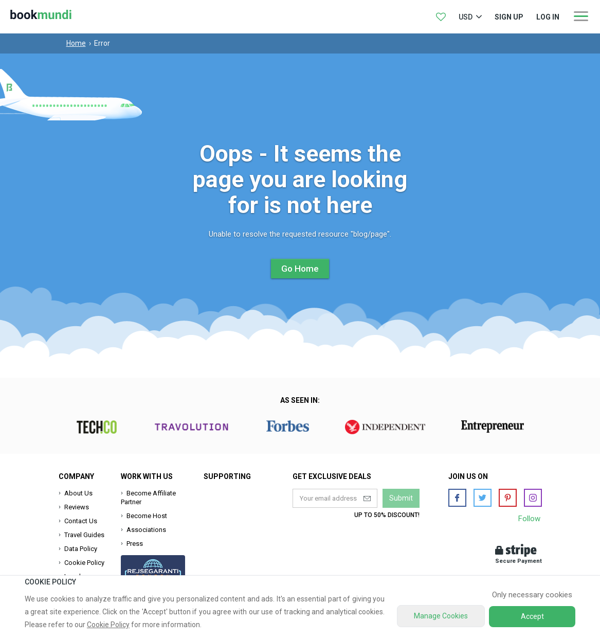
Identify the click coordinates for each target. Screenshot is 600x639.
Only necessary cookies (532, 594)
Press (134, 543)
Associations (146, 530)
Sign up (509, 17)
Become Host (146, 516)
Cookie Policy (84, 562)
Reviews (76, 507)
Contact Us (80, 521)
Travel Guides (84, 535)
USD (465, 17)
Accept (532, 616)
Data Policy (80, 549)
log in (547, 17)
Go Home (300, 268)
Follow (529, 518)
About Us (78, 493)
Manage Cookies (441, 616)
